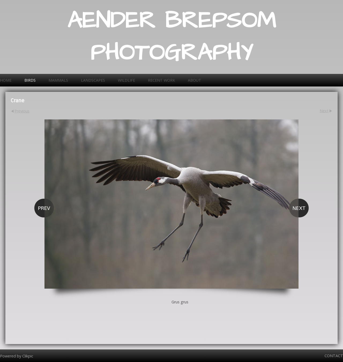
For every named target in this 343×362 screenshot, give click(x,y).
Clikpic (27, 355)
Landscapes (93, 80)
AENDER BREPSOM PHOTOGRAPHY (171, 37)
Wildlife (126, 80)
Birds (30, 80)
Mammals (58, 80)
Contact (334, 355)
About (194, 80)
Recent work (161, 80)
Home (6, 80)
